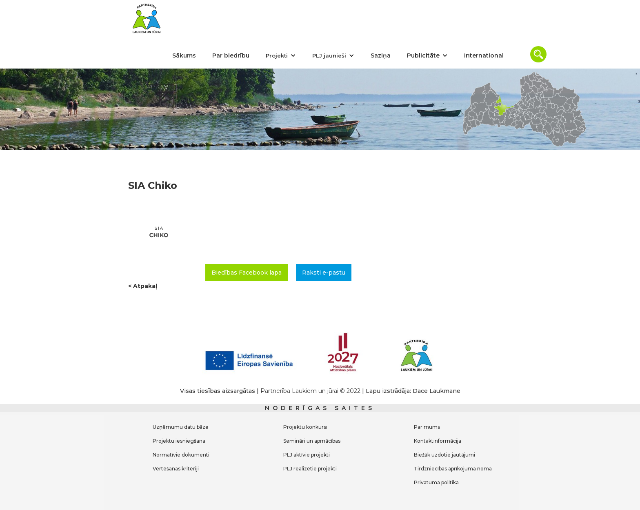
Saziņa (381, 55)
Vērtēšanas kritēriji (176, 469)
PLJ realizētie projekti (310, 469)
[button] (281, 55)
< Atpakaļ (142, 286)
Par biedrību (230, 55)
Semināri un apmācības (311, 441)
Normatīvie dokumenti (181, 455)
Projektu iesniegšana (179, 441)
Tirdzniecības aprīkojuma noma (453, 469)
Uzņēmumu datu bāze (181, 427)
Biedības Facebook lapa (246, 272)
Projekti (277, 55)
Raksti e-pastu (323, 272)
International (484, 55)
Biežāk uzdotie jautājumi (444, 455)
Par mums (427, 427)
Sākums (184, 55)
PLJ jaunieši (329, 55)
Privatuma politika (436, 482)
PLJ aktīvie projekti (306, 455)
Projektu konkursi (305, 427)
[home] (146, 18)
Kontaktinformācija (437, 441)
